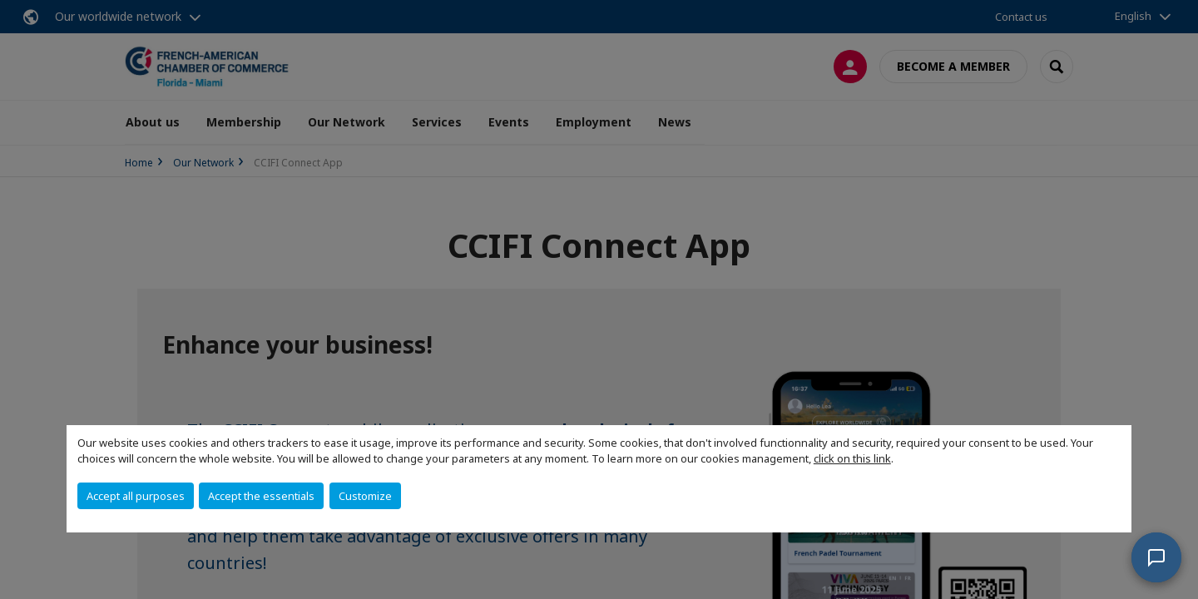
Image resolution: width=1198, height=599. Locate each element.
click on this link (852, 458)
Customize (365, 495)
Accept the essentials (261, 495)
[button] (1156, 557)
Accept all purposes (136, 495)
